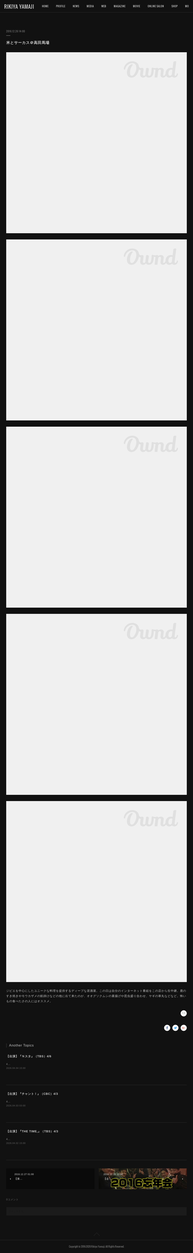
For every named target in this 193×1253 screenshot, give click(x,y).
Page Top (96, 1235)
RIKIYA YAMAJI (19, 6)
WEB (103, 6)
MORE (174, 6)
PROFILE (60, 6)
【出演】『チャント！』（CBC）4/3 (32, 1093)
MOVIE (136, 6)
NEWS (76, 6)
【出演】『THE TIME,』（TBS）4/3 (32, 1131)
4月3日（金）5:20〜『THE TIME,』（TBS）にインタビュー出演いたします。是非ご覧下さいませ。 (67, 1139)
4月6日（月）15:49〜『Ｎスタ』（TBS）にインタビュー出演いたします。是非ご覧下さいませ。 (65, 1064)
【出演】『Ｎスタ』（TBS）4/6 (28, 1056)
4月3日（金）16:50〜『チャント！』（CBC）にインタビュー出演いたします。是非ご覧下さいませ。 (68, 1101)
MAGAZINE (120, 6)
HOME (45, 6)
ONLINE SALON (156, 6)
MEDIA (90, 6)
